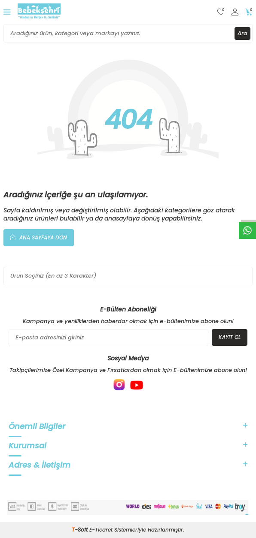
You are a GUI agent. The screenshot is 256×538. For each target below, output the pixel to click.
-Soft (80, 529)
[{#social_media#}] (119, 385)
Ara (242, 33)
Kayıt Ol (230, 337)
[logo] (39, 12)
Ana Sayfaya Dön (38, 237)
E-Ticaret (101, 529)
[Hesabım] (235, 12)
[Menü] (7, 12)
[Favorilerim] (221, 12)
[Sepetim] (249, 12)
